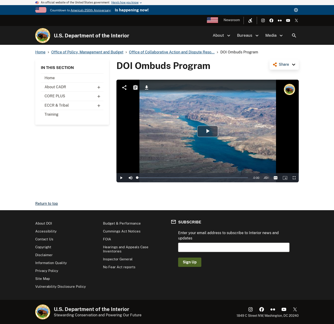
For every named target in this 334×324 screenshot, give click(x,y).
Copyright (43, 247)
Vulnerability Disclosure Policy (60, 286)
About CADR (74, 87)
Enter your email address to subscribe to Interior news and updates (228, 235)
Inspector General (118, 259)
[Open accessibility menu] (250, 20)
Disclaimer (44, 255)
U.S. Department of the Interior (91, 36)
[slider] (192, 177)
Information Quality (51, 263)
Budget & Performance (122, 223)
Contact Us (44, 239)
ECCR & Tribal (74, 105)
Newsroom (232, 20)
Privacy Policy (46, 271)
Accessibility (46, 231)
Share (284, 64)
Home (50, 78)
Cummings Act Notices (122, 231)
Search (294, 35)
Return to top (46, 203)
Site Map (42, 279)
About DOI (43, 223)
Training (51, 114)
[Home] (42, 35)
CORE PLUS (74, 96)
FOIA (107, 239)
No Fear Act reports (119, 267)
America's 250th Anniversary (91, 10)
